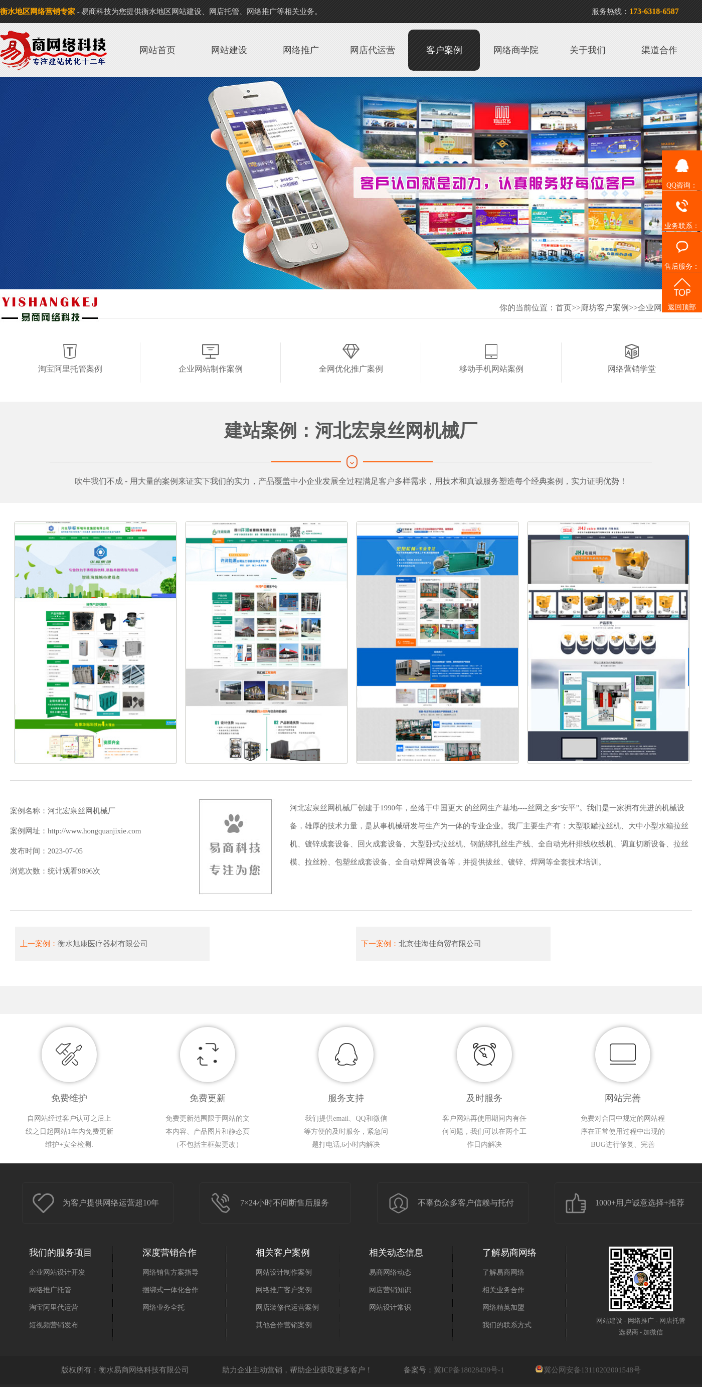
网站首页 (157, 50)
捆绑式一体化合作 (170, 1290)
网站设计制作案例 (284, 1272)
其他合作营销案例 (284, 1325)
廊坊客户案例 (605, 307)
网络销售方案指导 (170, 1272)
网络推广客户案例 (284, 1290)
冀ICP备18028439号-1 (469, 1370)
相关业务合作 (503, 1290)
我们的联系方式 (507, 1325)
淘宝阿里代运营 (53, 1307)
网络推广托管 (50, 1290)
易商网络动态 (390, 1272)
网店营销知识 (390, 1290)
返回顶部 (682, 291)
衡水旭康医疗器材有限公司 (103, 944)
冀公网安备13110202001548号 (592, 1370)
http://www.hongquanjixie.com (94, 831)
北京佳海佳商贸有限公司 (440, 944)
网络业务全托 (163, 1307)
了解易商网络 (503, 1272)
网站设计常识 (390, 1307)
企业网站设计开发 (57, 1272)
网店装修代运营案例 (287, 1307)
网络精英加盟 (503, 1307)
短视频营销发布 (53, 1325)
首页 (564, 307)
